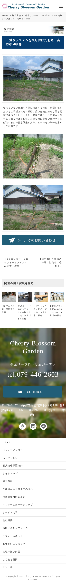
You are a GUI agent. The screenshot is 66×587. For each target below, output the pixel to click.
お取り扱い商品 (11, 551)
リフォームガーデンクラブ (18, 504)
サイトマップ (10, 473)
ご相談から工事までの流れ (18, 489)
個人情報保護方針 (13, 465)
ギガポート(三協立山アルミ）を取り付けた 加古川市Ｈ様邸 (25, 312)
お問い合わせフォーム (15, 528)
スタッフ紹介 (10, 457)
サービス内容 (10, 512)
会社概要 (8, 520)
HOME (5, 15)
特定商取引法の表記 (14, 496)
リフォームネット (13, 536)
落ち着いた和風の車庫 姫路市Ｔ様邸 (52, 263)
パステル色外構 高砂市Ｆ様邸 (8, 309)
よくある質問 (10, 559)
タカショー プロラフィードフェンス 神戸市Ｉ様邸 (16, 263)
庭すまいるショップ (14, 544)
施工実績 (16, 15)
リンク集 (8, 567)
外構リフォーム (33, 15)
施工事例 (8, 481)
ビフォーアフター (13, 450)
